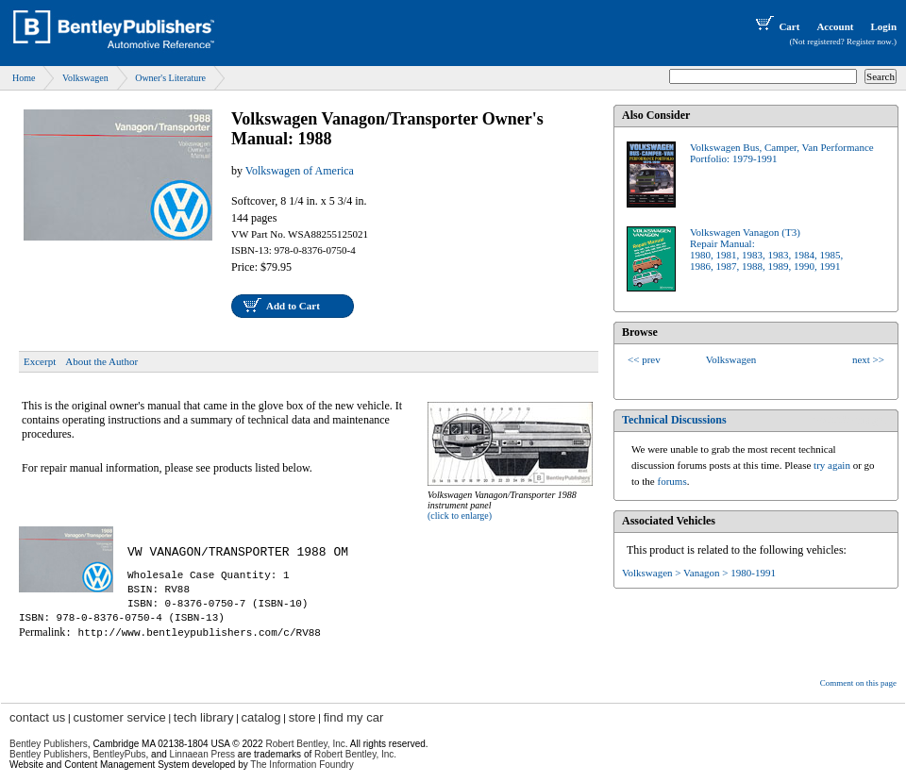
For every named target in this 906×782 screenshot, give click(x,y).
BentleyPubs (118, 754)
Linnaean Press (203, 754)
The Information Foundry (302, 764)
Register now (869, 41)
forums (672, 481)
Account (834, 26)
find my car (354, 717)
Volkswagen (85, 78)
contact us (37, 717)
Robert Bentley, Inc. (355, 754)
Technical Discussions (674, 419)
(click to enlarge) (460, 515)
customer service (119, 717)
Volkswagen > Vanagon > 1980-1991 (699, 572)
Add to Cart (293, 305)
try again (832, 465)
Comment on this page (858, 683)
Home (23, 78)
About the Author (101, 361)
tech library (204, 717)
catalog (261, 717)
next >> (868, 359)
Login (883, 26)
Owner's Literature (170, 78)
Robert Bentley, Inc (304, 744)
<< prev (644, 359)
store (302, 717)
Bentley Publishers (48, 744)
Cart (775, 26)
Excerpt (40, 361)
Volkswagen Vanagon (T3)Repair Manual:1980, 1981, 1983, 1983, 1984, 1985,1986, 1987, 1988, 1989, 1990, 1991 (766, 249)
